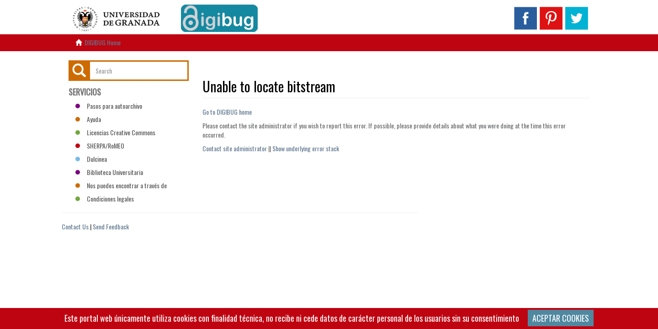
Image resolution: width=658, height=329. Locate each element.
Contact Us (75, 226)
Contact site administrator (234, 148)
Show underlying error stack (305, 148)
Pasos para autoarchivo (108, 106)
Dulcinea (91, 159)
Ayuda (88, 119)
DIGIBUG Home (103, 42)
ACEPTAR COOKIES (560, 318)
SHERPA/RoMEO (99, 145)
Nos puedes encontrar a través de (121, 185)
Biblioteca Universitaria (109, 172)
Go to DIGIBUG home (227, 112)
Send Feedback (111, 226)
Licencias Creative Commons (115, 132)
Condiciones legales (104, 198)
